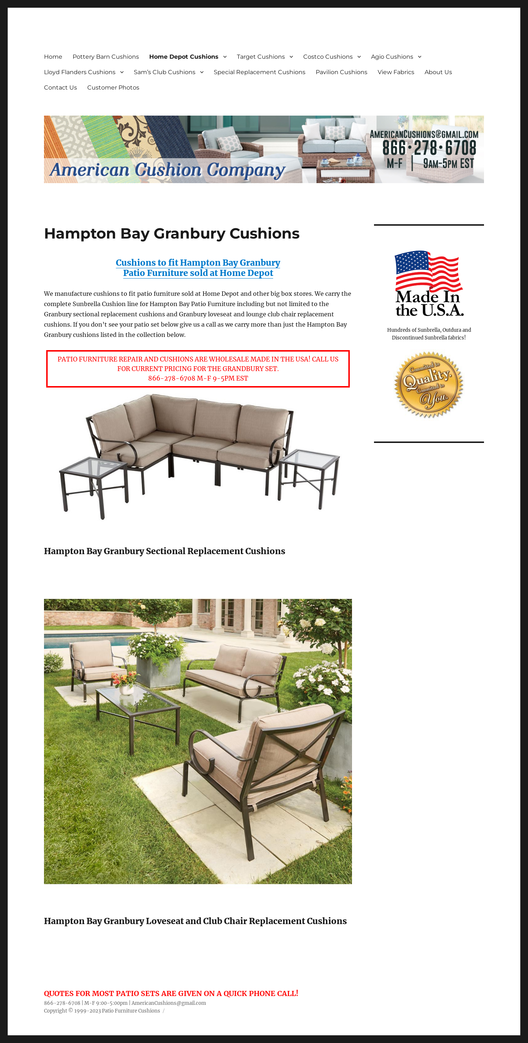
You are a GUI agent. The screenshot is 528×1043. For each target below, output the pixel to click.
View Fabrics (396, 72)
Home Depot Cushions (184, 56)
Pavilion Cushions (341, 72)
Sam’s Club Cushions (164, 72)
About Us (438, 72)
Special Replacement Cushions (259, 72)
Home (53, 56)
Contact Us (60, 87)
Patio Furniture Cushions (131, 1011)
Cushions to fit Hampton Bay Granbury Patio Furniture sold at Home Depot (198, 267)
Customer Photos (113, 87)
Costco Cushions (328, 56)
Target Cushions (261, 56)
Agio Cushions (392, 56)
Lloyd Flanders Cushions (79, 72)
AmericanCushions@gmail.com (169, 1003)
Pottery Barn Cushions (106, 56)
